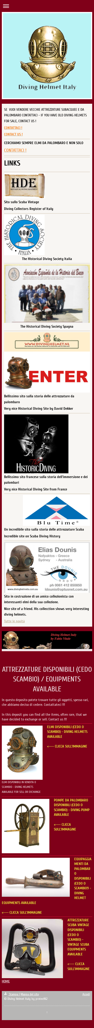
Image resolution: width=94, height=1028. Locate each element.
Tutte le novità (14, 621)
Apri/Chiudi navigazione (47, 6)
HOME (6, 981)
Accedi (86, 994)
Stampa (11, 994)
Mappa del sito (30, 994)
